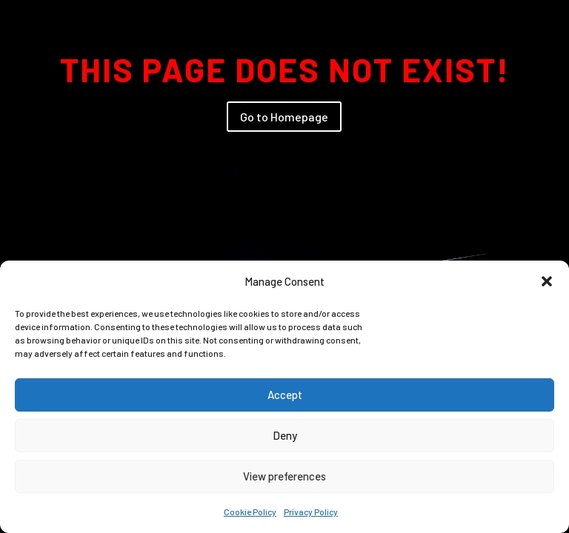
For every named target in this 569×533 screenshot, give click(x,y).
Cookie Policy (250, 511)
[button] (546, 281)
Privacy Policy (311, 511)
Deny (285, 435)
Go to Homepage (284, 117)
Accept (284, 394)
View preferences (284, 476)
